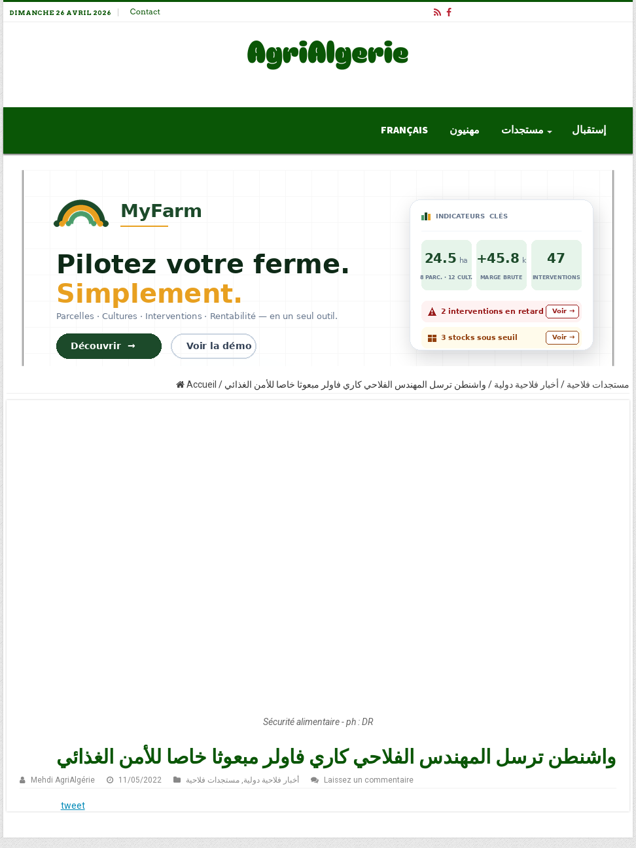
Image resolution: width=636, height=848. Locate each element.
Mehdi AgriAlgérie (63, 780)
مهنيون (465, 130)
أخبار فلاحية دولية (526, 384)
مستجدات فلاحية (598, 384)
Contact (145, 11)
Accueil (196, 384)
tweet (73, 805)
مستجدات (522, 130)
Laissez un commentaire (369, 780)
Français (404, 130)
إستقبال (589, 130)
